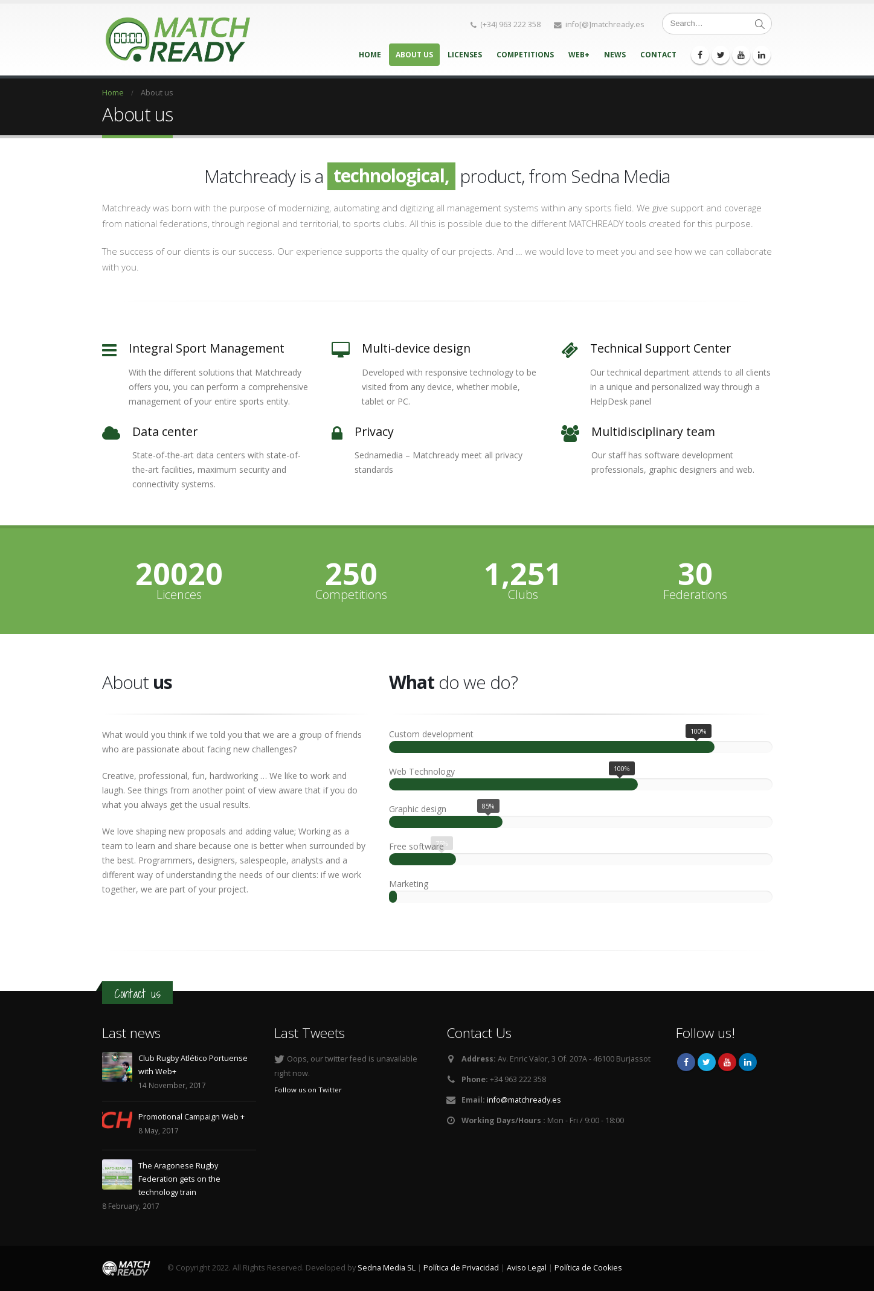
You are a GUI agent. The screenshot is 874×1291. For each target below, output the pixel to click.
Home (370, 55)
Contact (658, 55)
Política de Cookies (588, 1268)
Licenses (465, 55)
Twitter (707, 1062)
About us (414, 55)
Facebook (686, 1062)
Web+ (579, 55)
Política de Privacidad (461, 1268)
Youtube (727, 1062)
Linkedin (748, 1062)
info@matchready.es (524, 1100)
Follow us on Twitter (308, 1089)
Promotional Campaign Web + (191, 1117)
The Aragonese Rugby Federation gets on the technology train (179, 1179)
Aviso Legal (527, 1268)
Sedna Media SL (387, 1268)
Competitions (525, 55)
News (615, 55)
